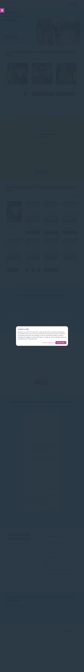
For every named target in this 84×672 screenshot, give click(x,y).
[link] (2, 10)
